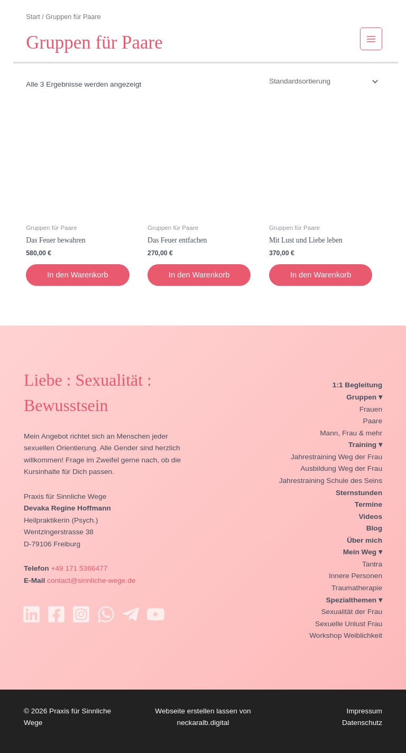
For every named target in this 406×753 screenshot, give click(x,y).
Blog (374, 528)
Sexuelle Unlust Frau (348, 624)
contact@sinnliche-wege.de (91, 580)
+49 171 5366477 (79, 568)
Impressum (364, 711)
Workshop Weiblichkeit (345, 635)
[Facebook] (56, 614)
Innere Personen (355, 576)
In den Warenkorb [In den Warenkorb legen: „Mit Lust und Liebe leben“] (320, 275)
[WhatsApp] (106, 614)
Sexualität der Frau (351, 612)
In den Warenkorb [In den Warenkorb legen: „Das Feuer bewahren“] (77, 275)
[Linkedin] (31, 614)
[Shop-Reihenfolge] (322, 81)
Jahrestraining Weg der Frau (336, 457)
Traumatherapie (356, 588)
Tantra (372, 564)
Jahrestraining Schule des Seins (330, 481)
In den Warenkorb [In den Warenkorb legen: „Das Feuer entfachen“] (199, 275)
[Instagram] (81, 614)
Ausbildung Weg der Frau (341, 468)
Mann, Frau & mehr (351, 433)
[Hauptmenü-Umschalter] (371, 38)
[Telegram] (131, 614)
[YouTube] (155, 614)
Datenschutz (362, 723)
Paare (372, 421)
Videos (370, 516)
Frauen (370, 409)
